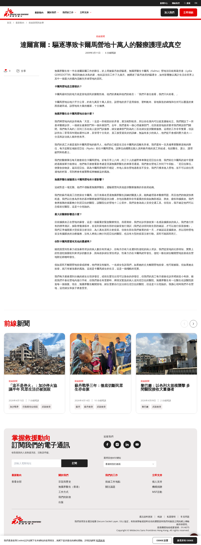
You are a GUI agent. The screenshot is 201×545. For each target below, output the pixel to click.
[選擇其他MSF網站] (130, 464)
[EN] (196, 3)
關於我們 (53, 12)
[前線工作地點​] (124, 481)
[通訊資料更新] (145, 516)
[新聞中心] (164, 3)
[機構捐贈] (170, 486)
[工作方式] (77, 491)
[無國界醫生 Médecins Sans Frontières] (16, 12)
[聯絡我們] (176, 3)
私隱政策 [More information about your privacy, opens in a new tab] (100, 540)
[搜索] (187, 3)
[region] (100, 540)
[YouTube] (137, 444)
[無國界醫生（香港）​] (77, 486)
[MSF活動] (170, 491)
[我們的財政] (77, 497)
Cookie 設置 (162, 540)
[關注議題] (124, 486)
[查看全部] (30, 481)
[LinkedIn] (127, 444)
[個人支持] (170, 481)
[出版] (77, 502)
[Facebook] (107, 444)
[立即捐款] (188, 12)
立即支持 (85, 12)
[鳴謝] (159, 516)
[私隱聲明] (171, 516)
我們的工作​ (69, 12)
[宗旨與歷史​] (77, 481)
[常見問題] (185, 516)
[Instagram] (117, 444)
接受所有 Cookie (185, 540)
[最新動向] (39, 12)
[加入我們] (169, 12)
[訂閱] (74, 463)
